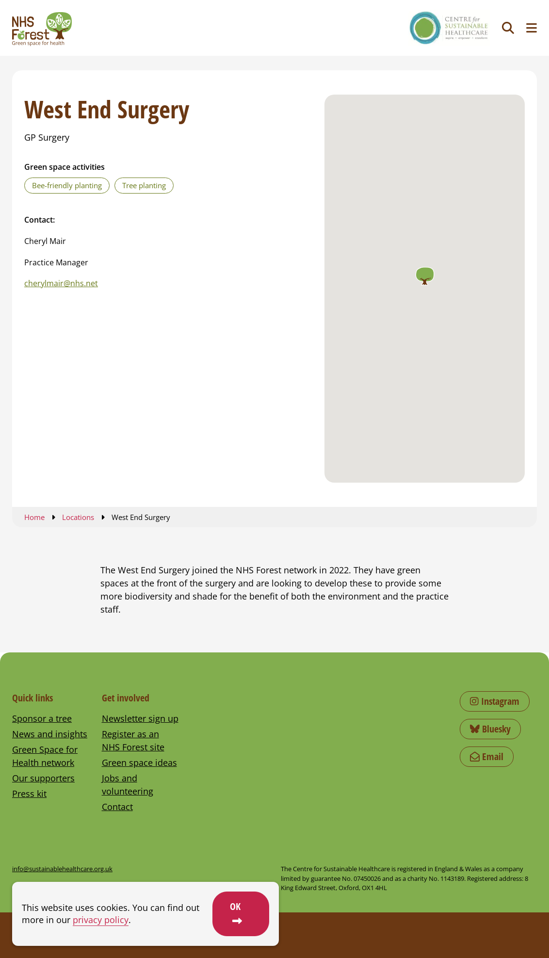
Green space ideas (139, 762)
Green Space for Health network (45, 756)
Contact (117, 806)
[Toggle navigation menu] (531, 27)
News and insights (49, 734)
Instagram (494, 701)
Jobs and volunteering (127, 784)
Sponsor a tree (42, 718)
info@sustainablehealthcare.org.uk (62, 868)
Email (486, 756)
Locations (78, 517)
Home (34, 517)
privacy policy (101, 920)
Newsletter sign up (140, 718)
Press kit (29, 793)
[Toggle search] (508, 27)
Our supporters (43, 778)
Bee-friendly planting (67, 185)
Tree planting (144, 185)
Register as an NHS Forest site (133, 740)
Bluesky (490, 728)
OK (235, 906)
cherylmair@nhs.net (61, 283)
